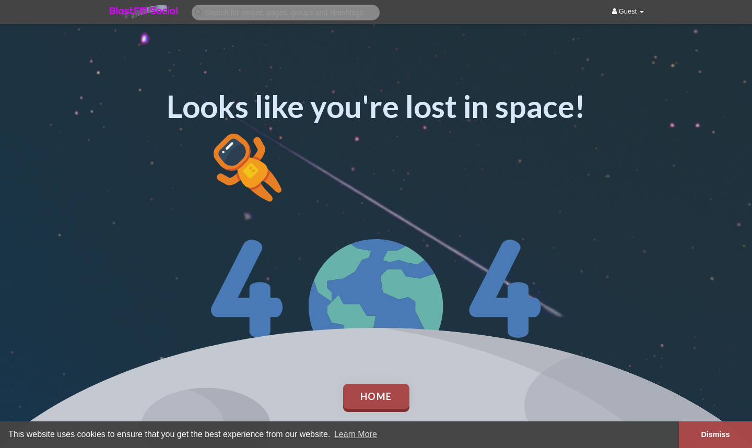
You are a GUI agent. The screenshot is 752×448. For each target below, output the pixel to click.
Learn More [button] (355, 434)
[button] (285, 11)
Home (376, 396)
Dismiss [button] (715, 434)
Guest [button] (628, 11)
